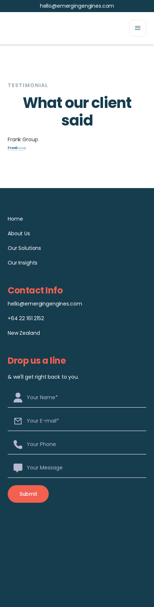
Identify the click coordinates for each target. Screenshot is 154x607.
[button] (137, 28)
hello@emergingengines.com (77, 6)
